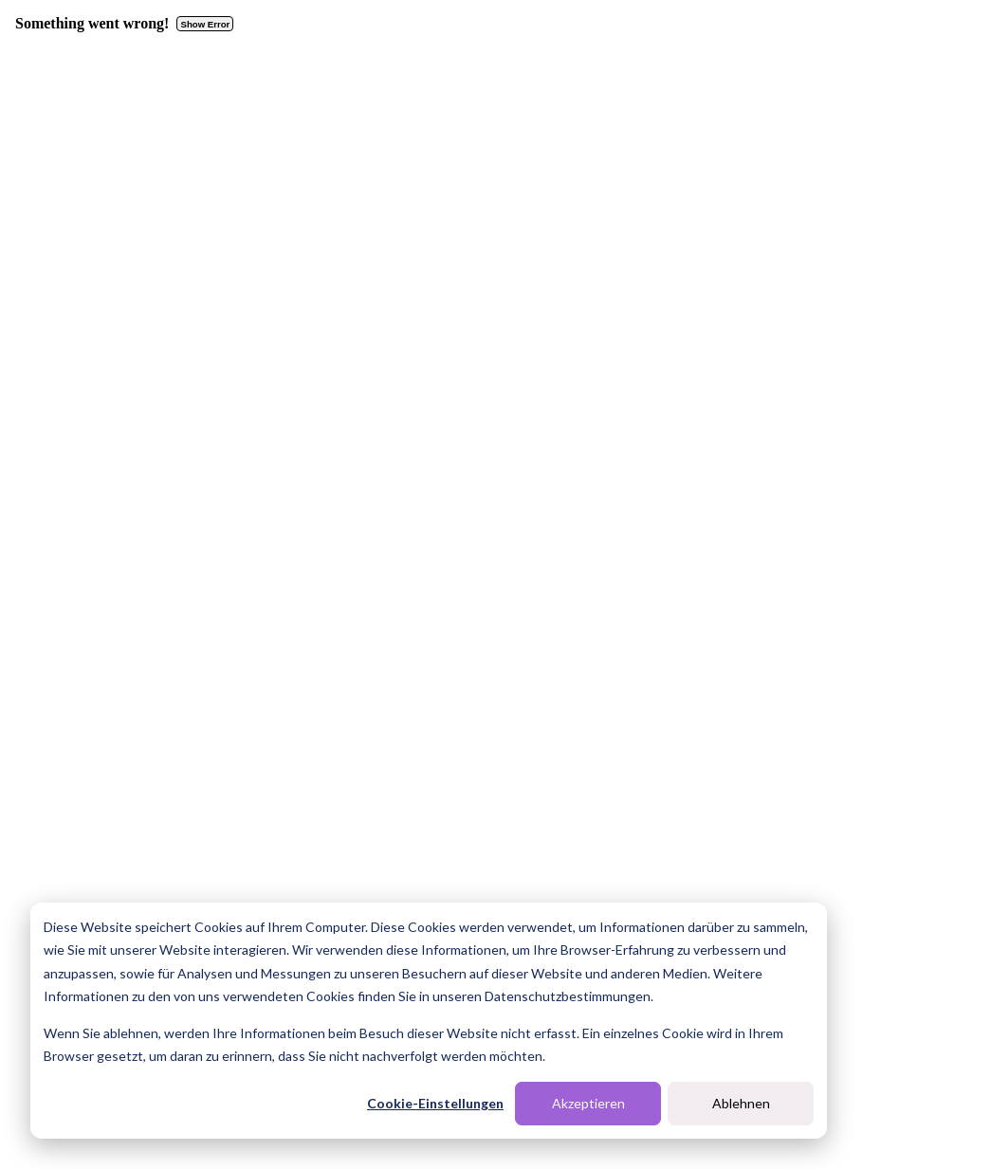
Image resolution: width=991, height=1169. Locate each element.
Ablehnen (741, 1103)
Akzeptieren (588, 1103)
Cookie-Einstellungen (435, 1103)
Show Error (205, 24)
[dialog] (428, 1021)
